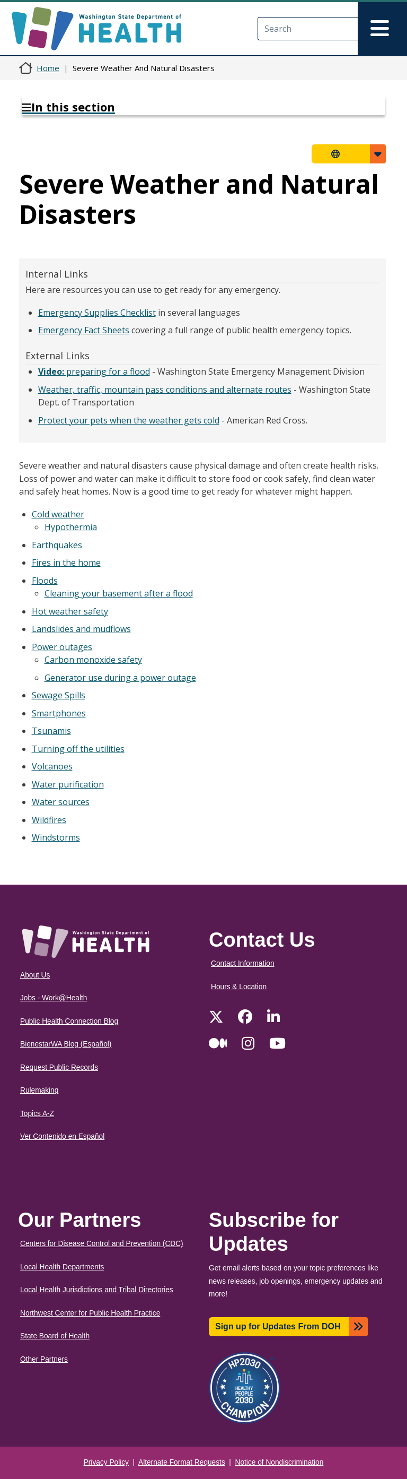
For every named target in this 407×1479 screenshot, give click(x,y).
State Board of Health (55, 1336)
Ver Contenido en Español (62, 1136)
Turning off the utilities (78, 749)
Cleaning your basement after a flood (119, 593)
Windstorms (56, 837)
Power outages (62, 647)
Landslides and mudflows (81, 629)
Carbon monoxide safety (93, 659)
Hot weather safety (70, 611)
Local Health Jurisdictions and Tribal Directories (96, 1290)
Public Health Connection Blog (69, 1021)
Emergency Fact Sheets (83, 330)
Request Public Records (59, 1067)
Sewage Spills (58, 695)
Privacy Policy (106, 1462)
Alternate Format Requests (181, 1462)
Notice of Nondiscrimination (279, 1462)
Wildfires (49, 820)
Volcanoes (52, 766)
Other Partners (44, 1359)
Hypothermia (71, 527)
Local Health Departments (62, 1267)
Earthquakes (57, 545)
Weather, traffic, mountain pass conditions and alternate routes (164, 389)
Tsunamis (51, 731)
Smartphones (59, 713)
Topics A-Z (37, 1114)
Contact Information (243, 963)
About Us (35, 975)
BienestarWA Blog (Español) (65, 1044)
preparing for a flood (94, 371)
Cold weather (58, 514)
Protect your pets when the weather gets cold (128, 420)
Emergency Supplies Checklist (97, 312)
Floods (45, 580)
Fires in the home (66, 562)
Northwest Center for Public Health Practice (90, 1313)
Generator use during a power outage (120, 678)
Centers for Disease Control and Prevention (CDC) (101, 1244)
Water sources (61, 802)
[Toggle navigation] (382, 28)
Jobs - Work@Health (53, 998)
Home (48, 68)
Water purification (68, 784)
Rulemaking (39, 1090)
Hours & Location (239, 987)
